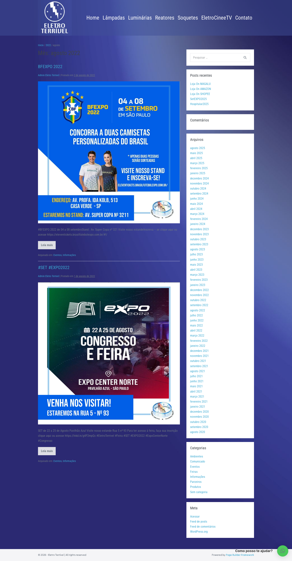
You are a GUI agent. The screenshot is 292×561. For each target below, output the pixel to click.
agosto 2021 (197, 371)
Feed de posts (198, 521)
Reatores (164, 18)
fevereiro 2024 (199, 219)
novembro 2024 (199, 183)
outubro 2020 (198, 422)
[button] (282, 551)
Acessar (195, 516)
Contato (243, 18)
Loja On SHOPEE (200, 94)
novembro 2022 (199, 295)
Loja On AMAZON (200, 89)
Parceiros (195, 482)
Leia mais (48, 246)
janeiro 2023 (197, 285)
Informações (69, 255)
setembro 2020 (199, 427)
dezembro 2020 (199, 411)
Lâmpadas (114, 18)
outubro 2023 (198, 239)
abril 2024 (196, 209)
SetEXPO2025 (198, 99)
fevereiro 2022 (199, 341)
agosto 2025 (197, 148)
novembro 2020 (199, 416)
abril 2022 (196, 330)
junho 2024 (197, 198)
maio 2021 (196, 386)
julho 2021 (196, 376)
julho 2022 (196, 315)
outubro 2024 (198, 188)
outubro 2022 (198, 300)
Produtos (195, 487)
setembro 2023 (199, 244)
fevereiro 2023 (199, 280)
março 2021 (197, 396)
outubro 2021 (198, 361)
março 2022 (197, 335)
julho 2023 (196, 254)
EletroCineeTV (216, 18)
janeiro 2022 (197, 346)
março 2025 (197, 163)
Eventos (57, 255)
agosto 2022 (197, 310)
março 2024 (197, 214)
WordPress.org (199, 531)
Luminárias (140, 18)
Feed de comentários (202, 526)
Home (92, 18)
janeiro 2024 (197, 224)
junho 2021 (197, 381)
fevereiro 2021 (199, 401)
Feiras (194, 472)
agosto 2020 (197, 432)
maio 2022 (196, 325)
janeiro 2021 (197, 406)
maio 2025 (196, 153)
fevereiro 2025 (199, 168)
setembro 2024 (199, 193)
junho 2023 (197, 259)
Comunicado (197, 461)
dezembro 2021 (199, 351)
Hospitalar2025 (199, 104)
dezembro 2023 (199, 229)
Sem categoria (198, 492)
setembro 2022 (199, 305)
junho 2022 (197, 320)
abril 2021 (196, 391)
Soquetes (188, 18)
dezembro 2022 (199, 290)
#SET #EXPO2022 (53, 267)
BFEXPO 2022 (50, 66)
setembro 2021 (199, 366)
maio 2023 (196, 264)
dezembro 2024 (199, 178)
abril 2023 (196, 269)
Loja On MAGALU (200, 84)
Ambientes (196, 456)
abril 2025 (196, 158)
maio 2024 (196, 204)
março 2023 (197, 274)
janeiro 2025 (197, 173)
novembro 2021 (199, 356)
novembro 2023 (199, 234)
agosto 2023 (197, 249)
